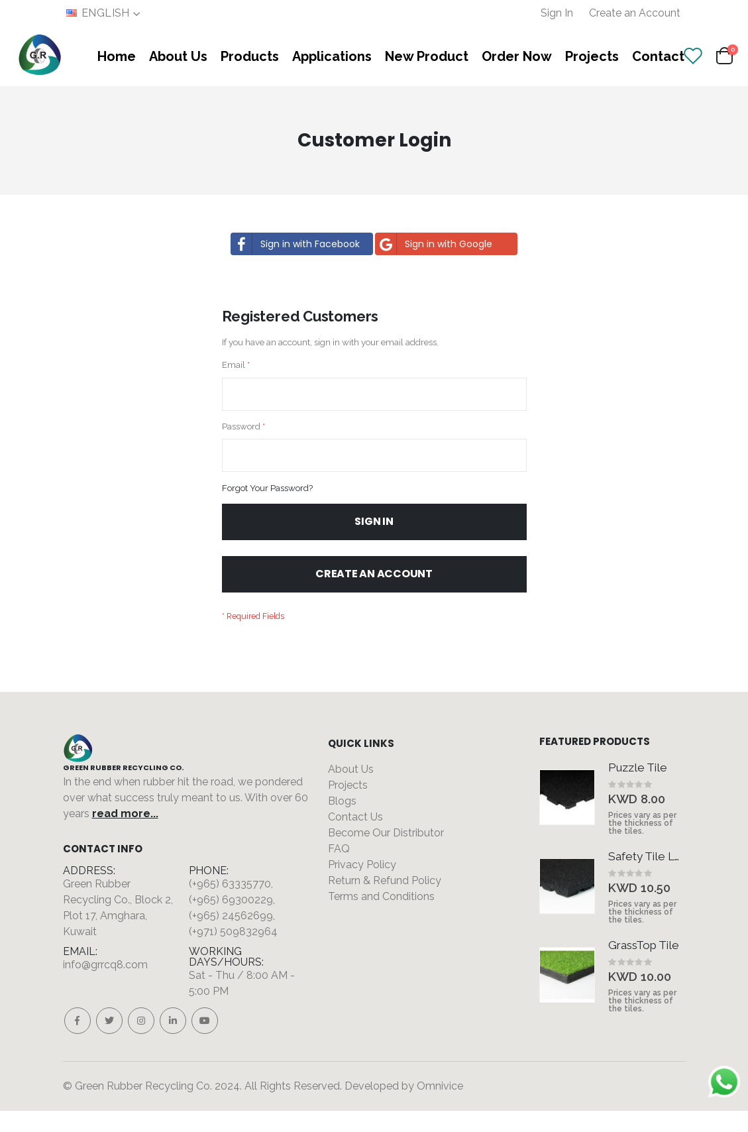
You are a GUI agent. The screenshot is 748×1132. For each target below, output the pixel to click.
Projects (592, 56)
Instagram (141, 1042)
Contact (658, 56)
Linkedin (173, 1042)
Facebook (77, 1042)
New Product (426, 56)
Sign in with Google (434, 244)
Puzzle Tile (637, 788)
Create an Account (634, 13)
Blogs (342, 822)
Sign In (557, 13)
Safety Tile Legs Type (646, 877)
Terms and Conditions (381, 917)
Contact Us (355, 838)
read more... (125, 834)
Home (116, 56)
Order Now (517, 56)
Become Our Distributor (386, 854)
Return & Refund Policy (384, 901)
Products (250, 56)
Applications (332, 56)
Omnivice (440, 1107)
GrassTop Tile (643, 966)
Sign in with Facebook (295, 244)
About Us (178, 56)
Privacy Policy (362, 885)
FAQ (339, 870)
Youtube (204, 1042)
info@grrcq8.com (105, 986)
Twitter (109, 1042)
